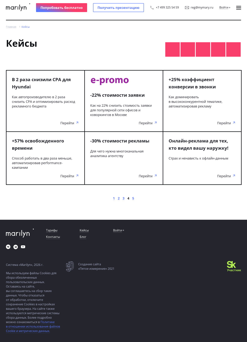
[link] (18, 7)
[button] (61, 7)
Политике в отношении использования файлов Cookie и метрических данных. (33, 326)
